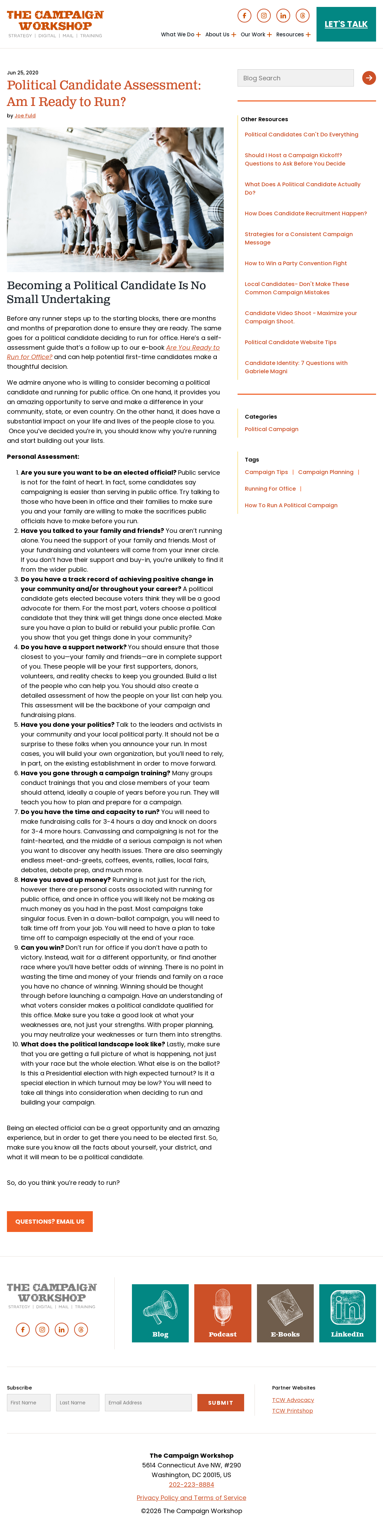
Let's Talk (346, 24)
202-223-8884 (191, 1484)
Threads (302, 15)
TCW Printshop (292, 1411)
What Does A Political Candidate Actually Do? (302, 188)
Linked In (283, 15)
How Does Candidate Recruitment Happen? (306, 213)
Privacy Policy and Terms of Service (191, 1497)
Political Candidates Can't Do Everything (301, 134)
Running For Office (270, 489)
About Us (217, 34)
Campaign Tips (266, 472)
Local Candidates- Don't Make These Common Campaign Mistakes (297, 288)
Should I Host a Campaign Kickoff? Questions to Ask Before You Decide (295, 159)
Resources (290, 34)
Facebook (244, 15)
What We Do (177, 34)
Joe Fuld (25, 115)
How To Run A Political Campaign (291, 505)
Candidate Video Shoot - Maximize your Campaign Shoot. (301, 317)
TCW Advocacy (293, 1400)
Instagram (264, 15)
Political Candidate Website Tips (291, 342)
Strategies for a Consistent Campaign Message (299, 238)
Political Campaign (272, 429)
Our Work (253, 34)
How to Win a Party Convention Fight (296, 263)
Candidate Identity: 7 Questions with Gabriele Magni (296, 367)
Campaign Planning (326, 472)
